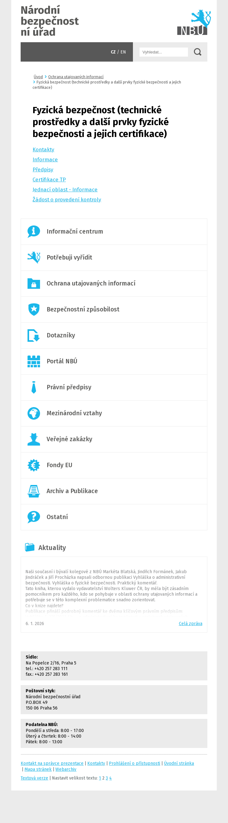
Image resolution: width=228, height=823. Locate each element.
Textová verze (34, 778)
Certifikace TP (49, 179)
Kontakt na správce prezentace (52, 763)
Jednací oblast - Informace (65, 189)
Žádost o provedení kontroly (67, 199)
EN (123, 52)
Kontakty (43, 149)
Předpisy (43, 169)
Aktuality (52, 548)
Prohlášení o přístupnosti (134, 763)
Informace (45, 159)
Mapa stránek (38, 769)
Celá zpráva (190, 623)
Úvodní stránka (113, 21)
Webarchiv (65, 769)
